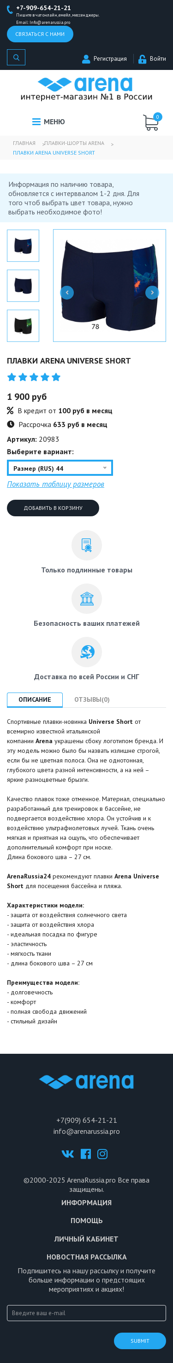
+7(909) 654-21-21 (86, 1120)
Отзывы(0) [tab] (92, 699)
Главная (24, 142)
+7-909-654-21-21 (43, 8)
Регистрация (104, 59)
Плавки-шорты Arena (74, 142)
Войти (152, 59)
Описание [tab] (34, 699)
